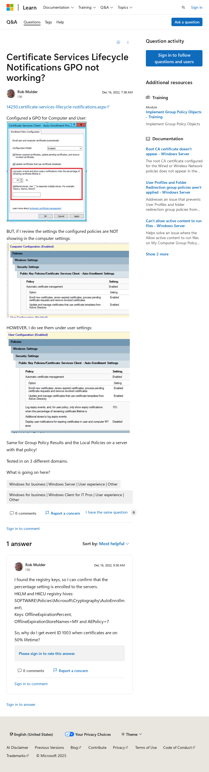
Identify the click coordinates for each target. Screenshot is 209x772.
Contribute (97, 747)
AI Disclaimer (17, 747)
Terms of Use (146, 747)
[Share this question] (128, 42)
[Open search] (183, 7)
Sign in (196, 7)
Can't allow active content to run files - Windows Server (174, 223)
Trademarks (16, 755)
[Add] (118, 42)
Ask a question (187, 22)
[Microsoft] (10, 7)
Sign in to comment (23, 528)
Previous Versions (49, 747)
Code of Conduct (177, 747)
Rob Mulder (27, 91)
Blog (74, 747)
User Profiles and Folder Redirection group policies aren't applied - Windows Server (173, 187)
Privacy (119, 747)
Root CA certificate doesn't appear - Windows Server (169, 151)
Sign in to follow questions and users (174, 58)
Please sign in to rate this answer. (47, 653)
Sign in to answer (21, 704)
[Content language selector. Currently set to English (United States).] (31, 734)
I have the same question (107, 512)
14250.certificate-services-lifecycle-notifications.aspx (56, 106)
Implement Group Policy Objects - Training (173, 114)
